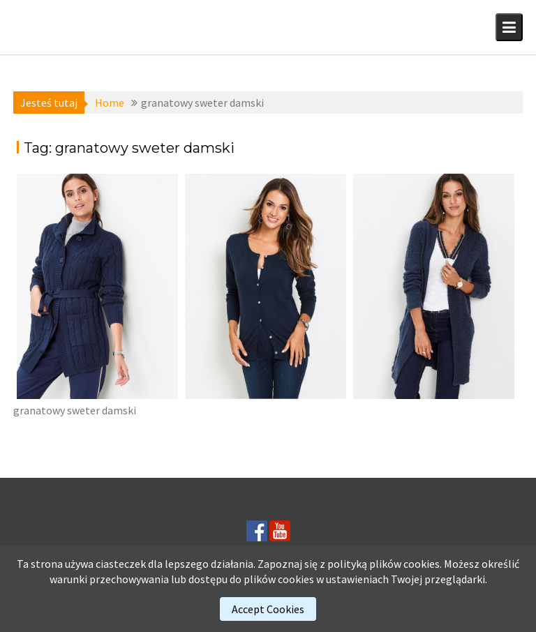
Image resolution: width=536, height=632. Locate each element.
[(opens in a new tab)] (97, 286)
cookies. (422, 564)
